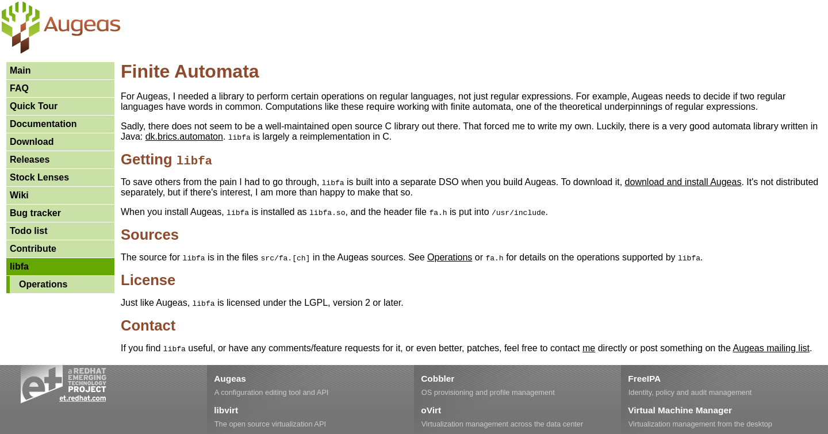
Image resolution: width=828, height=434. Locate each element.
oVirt (431, 410)
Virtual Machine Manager (680, 410)
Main (20, 70)
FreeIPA (644, 378)
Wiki (19, 195)
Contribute (33, 249)
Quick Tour (33, 106)
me (588, 348)
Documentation (43, 124)
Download (31, 142)
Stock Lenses (39, 177)
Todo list (28, 231)
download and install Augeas (683, 182)
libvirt (226, 410)
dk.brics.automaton (184, 136)
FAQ (19, 88)
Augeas (230, 378)
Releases (29, 159)
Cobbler (437, 378)
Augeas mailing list (771, 348)
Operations (43, 284)
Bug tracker (35, 213)
